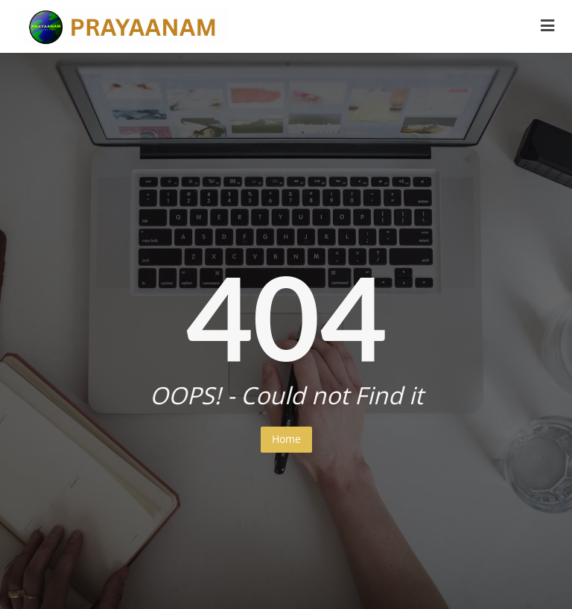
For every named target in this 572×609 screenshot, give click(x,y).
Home (286, 439)
